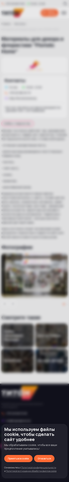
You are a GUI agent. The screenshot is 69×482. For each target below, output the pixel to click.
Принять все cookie (18, 458)
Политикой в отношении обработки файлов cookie (31, 471)
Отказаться (44, 458)
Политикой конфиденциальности (38, 467)
